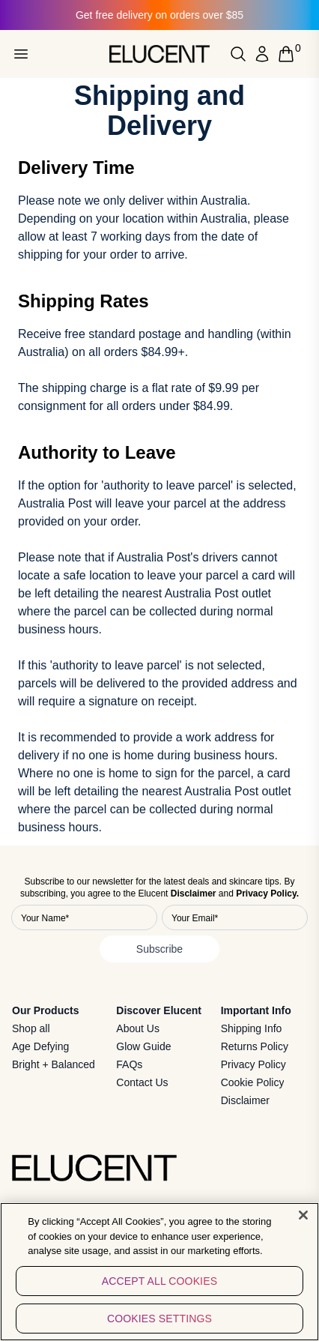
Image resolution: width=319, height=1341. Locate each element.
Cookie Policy (253, 1082)
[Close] (303, 1222)
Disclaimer (245, 1100)
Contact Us (142, 1082)
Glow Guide (143, 1046)
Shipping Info (251, 1028)
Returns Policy (254, 1046)
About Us (138, 1028)
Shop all (31, 1028)
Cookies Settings (159, 1325)
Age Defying (40, 1046)
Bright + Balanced (53, 1064)
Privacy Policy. (267, 893)
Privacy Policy (253, 1064)
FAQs (129, 1064)
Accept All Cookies (159, 1288)
